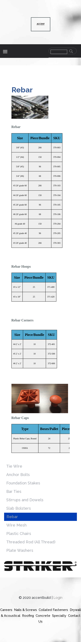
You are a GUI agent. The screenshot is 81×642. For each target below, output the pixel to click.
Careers (6, 610)
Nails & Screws (25, 610)
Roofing (28, 616)
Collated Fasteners (54, 610)
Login (57, 598)
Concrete (43, 616)
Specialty (59, 616)
